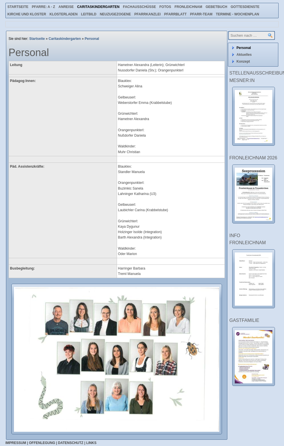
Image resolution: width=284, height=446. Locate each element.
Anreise (66, 7)
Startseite (17, 7)
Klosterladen (64, 14)
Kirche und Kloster (26, 14)
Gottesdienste (245, 7)
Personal (92, 39)
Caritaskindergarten (98, 7)
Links (91, 443)
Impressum (15, 443)
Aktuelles (244, 55)
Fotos (165, 7)
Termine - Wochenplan (237, 14)
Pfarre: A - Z (43, 7)
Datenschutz (70, 443)
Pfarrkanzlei (147, 14)
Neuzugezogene (115, 14)
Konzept (243, 61)
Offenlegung (42, 443)
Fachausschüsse (139, 7)
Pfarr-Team (201, 14)
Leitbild (88, 14)
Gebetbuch (216, 7)
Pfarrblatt (175, 14)
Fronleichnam (188, 7)
